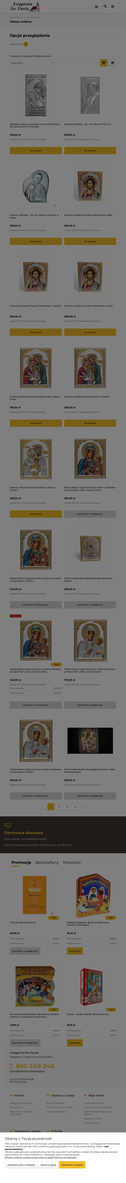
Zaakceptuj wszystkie (72, 1165)
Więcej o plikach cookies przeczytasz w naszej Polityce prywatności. (41, 1157)
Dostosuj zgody (48, 1165)
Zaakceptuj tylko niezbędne (21, 1165)
